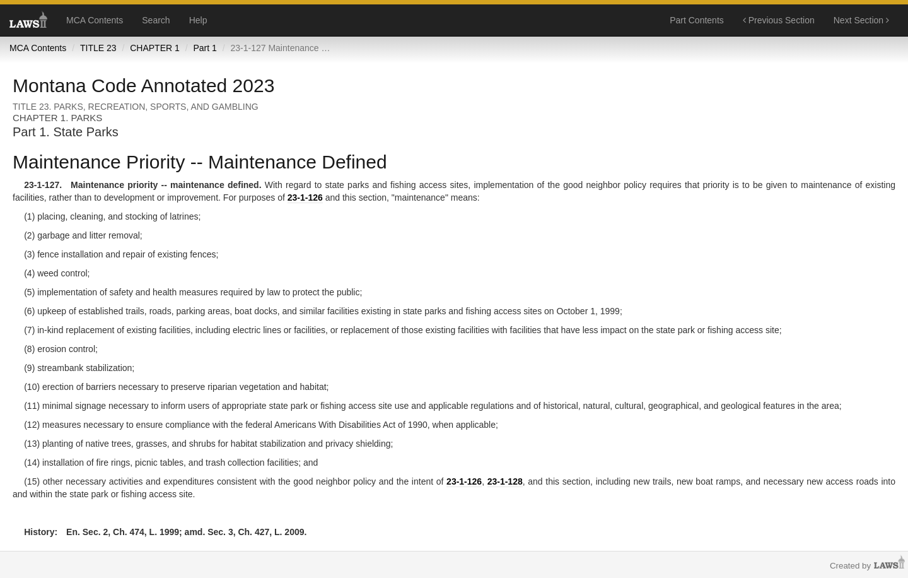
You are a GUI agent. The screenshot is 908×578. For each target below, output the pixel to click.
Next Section (861, 20)
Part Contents (697, 20)
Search (156, 20)
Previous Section (779, 20)
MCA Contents (94, 20)
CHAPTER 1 (155, 48)
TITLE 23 (98, 48)
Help (198, 20)
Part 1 (204, 48)
